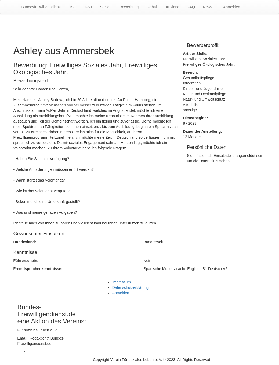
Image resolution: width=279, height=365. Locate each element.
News (207, 7)
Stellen (106, 7)
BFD (73, 7)
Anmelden (231, 7)
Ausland (172, 7)
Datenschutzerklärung (130, 287)
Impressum (121, 282)
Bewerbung (129, 7)
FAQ (191, 7)
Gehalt (152, 7)
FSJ (88, 7)
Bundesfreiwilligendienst (41, 7)
